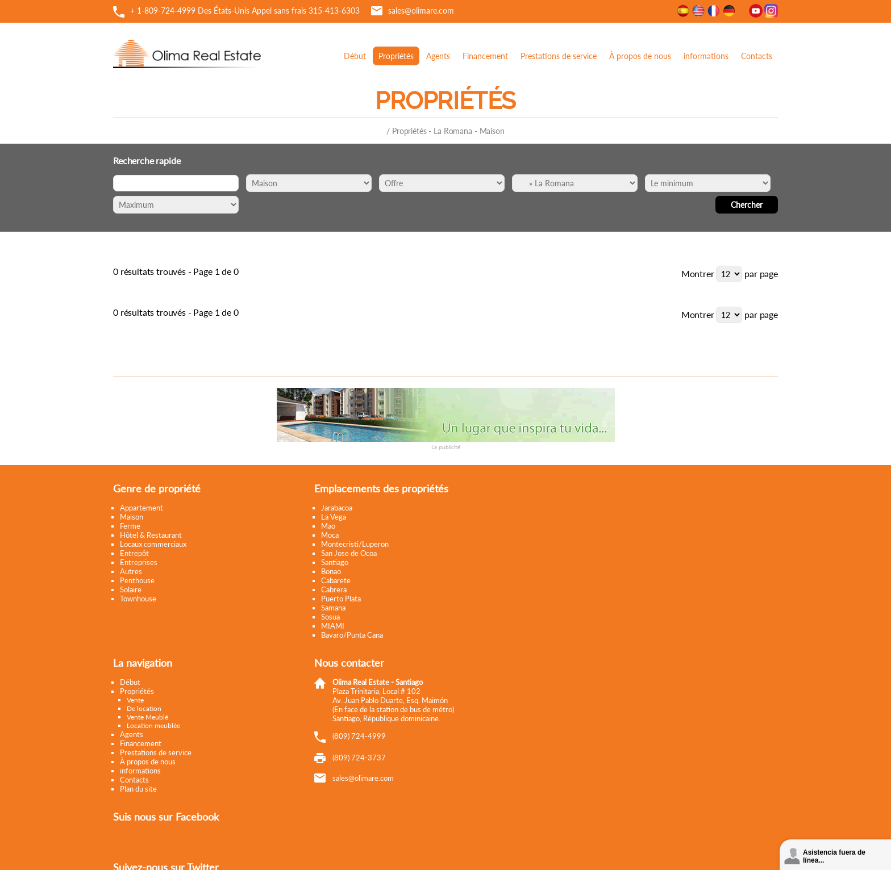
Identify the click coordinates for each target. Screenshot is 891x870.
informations (706, 56)
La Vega (332, 516)
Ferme (130, 525)
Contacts (756, 56)
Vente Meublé (147, 717)
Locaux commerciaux (153, 544)
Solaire (130, 589)
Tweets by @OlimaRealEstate (577, 560)
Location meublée (153, 725)
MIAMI (331, 625)
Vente (135, 700)
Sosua (329, 616)
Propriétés (396, 56)
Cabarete (334, 580)
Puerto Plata (340, 598)
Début (355, 56)
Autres (131, 571)
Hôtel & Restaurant (151, 534)
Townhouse (138, 598)
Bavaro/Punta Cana (351, 634)
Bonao (330, 571)
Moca (329, 534)
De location (144, 708)
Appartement (141, 507)
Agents (438, 56)
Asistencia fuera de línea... (834, 856)
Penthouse (137, 580)
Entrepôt (134, 553)
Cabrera (332, 589)
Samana (332, 607)
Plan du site (138, 788)
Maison (131, 516)
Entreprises (138, 562)
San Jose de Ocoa (348, 553)
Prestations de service (559, 56)
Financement (485, 56)
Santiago (333, 562)
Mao (327, 525)
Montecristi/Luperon (354, 544)
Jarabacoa (335, 507)
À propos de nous (640, 56)
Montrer (697, 273)
